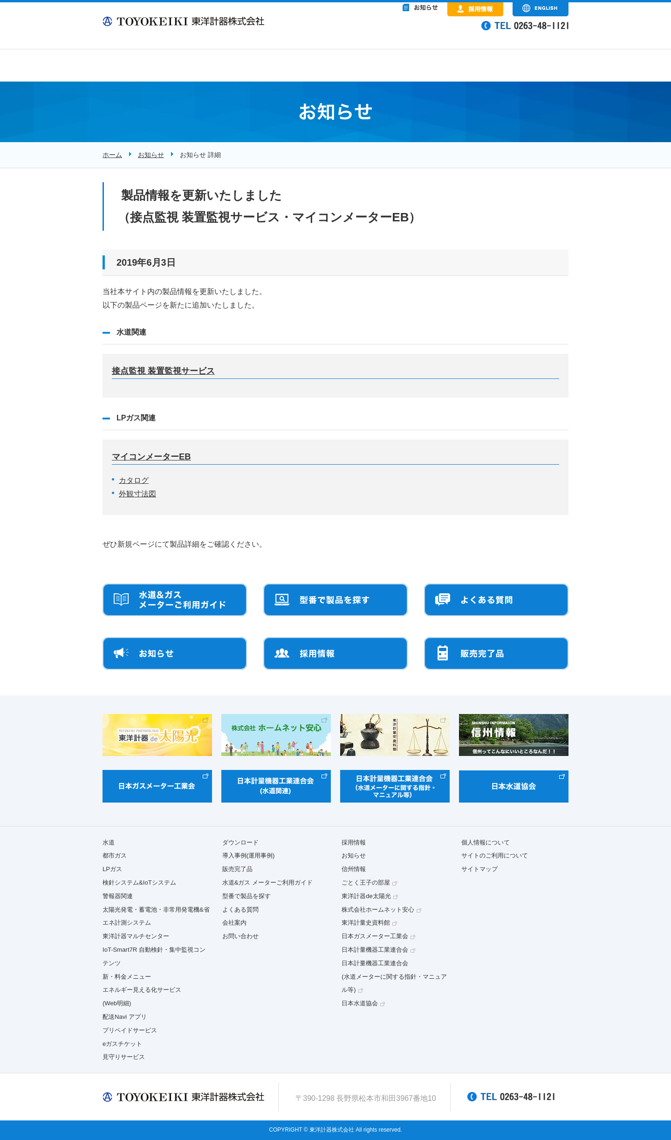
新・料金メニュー (127, 976)
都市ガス (115, 855)
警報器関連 (118, 896)
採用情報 (354, 842)
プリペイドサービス (130, 1030)
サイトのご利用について (494, 855)
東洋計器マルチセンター (136, 936)
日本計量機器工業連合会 (375, 949)
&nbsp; (382, 32)
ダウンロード (240, 842)
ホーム (112, 154)
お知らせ (151, 154)
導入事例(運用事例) (248, 855)
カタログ (134, 480)
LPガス (112, 868)
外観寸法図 (137, 494)
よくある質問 (240, 909)
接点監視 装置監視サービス (163, 371)
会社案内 (234, 922)
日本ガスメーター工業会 (375, 936)
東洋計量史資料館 (366, 922)
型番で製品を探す (246, 896)
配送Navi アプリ (125, 1016)
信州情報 (354, 868)
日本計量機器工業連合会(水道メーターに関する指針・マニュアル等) (394, 977)
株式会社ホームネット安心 (378, 909)
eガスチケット (122, 1043)
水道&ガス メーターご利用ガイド (267, 882)
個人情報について (485, 842)
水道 (109, 842)
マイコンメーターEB (151, 456)
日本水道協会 (360, 1003)
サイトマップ (479, 868)
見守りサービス (124, 1056)
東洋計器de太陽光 (366, 896)
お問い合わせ (240, 936)
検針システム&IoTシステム (139, 882)
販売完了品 (237, 868)
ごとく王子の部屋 (366, 882)
